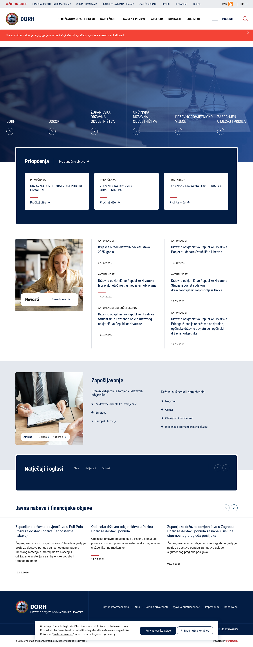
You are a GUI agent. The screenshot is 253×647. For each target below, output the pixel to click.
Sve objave (59, 299)
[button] (234, 507)
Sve (76, 468)
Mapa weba (231, 607)
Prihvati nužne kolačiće (195, 630)
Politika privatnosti (156, 607)
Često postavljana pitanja (118, 4)
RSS (224, 4)
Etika (137, 607)
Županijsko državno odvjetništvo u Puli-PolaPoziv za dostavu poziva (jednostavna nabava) (49, 531)
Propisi (166, 4)
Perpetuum (232, 640)
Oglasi (169, 409)
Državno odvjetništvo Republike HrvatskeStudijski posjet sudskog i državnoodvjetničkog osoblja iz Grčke (199, 285)
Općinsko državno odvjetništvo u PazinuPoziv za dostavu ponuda (122, 529)
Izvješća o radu (148, 4)
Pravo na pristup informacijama (51, 4)
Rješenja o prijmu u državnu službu (186, 426)
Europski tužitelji (105, 421)
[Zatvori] (248, 33)
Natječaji (170, 401)
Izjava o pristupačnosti (186, 607)
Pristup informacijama (115, 607)
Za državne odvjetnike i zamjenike (116, 404)
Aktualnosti (106, 240)
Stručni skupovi (127, 307)
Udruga (196, 4)
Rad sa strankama (86, 4)
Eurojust (100, 412)
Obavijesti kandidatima (179, 418)
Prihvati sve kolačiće (158, 630)
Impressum (212, 607)
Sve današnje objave (71, 161)
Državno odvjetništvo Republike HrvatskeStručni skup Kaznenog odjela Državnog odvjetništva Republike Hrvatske (126, 319)
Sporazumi (181, 4)
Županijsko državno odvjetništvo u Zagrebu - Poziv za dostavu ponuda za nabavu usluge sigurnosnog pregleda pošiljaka (201, 531)
